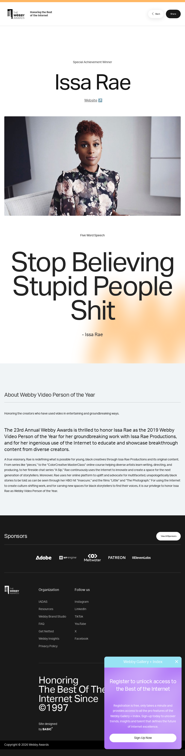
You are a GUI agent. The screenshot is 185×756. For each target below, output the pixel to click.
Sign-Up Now (143, 737)
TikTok (79, 616)
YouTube (80, 623)
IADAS (43, 601)
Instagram (82, 601)
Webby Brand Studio (52, 616)
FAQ (41, 623)
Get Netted (46, 631)
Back (155, 14)
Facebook (81, 638)
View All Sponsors (168, 536)
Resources (46, 609)
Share (173, 14)
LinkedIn (80, 609)
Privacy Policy (48, 646)
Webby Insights (49, 638)
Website (90, 100)
